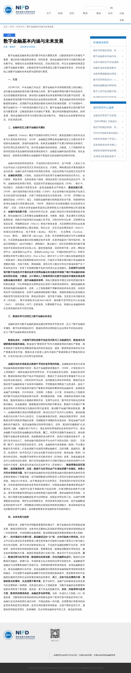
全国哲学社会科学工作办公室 (65, 655)
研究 (12, 27)
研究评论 (20, 27)
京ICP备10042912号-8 (53, 668)
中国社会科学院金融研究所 (104, 655)
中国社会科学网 (85, 655)
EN (111, 8)
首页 (5, 27)
